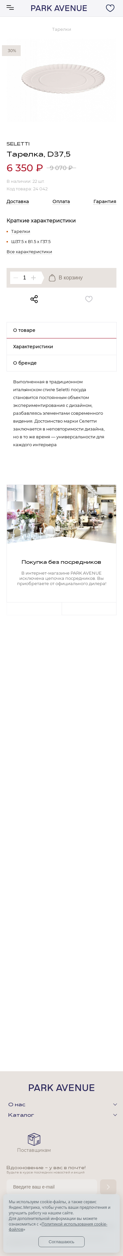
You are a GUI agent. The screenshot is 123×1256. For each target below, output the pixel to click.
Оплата (61, 201)
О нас (16, 1105)
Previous (34, 608)
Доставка (18, 201)
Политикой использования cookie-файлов (58, 1226)
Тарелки (20, 231)
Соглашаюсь (61, 1241)
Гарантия (104, 201)
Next (89, 608)
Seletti (18, 144)
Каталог (21, 1115)
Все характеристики (29, 251)
